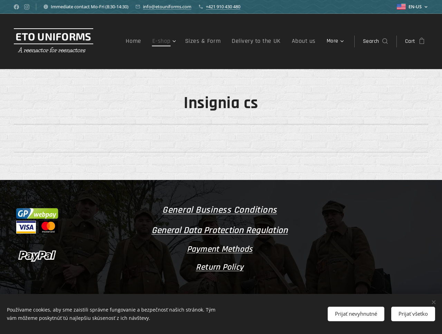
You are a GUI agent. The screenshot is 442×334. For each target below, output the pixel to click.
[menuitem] (146, 41)
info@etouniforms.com (167, 6)
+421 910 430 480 (223, 6)
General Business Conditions (219, 210)
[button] (375, 41)
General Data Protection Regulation (220, 230)
